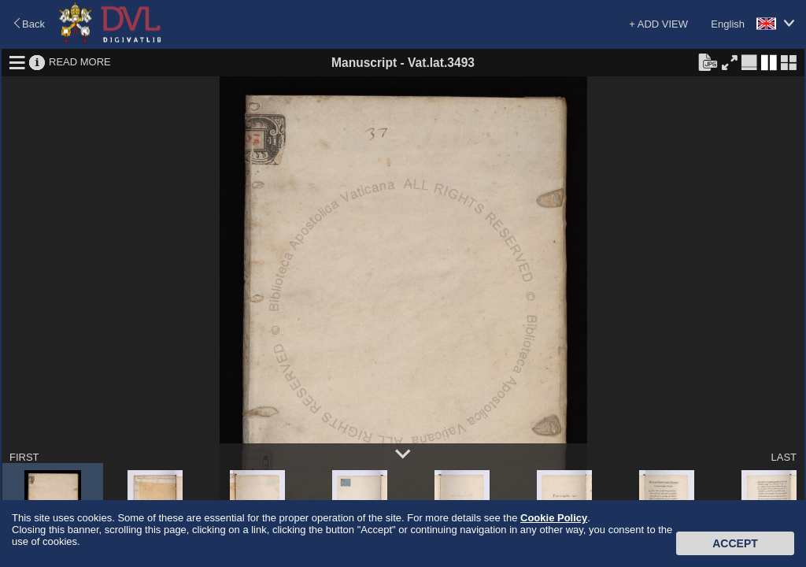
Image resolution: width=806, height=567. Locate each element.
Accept (735, 543)
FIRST (24, 457)
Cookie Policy (553, 518)
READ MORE (80, 62)
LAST (784, 457)
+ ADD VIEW (658, 24)
